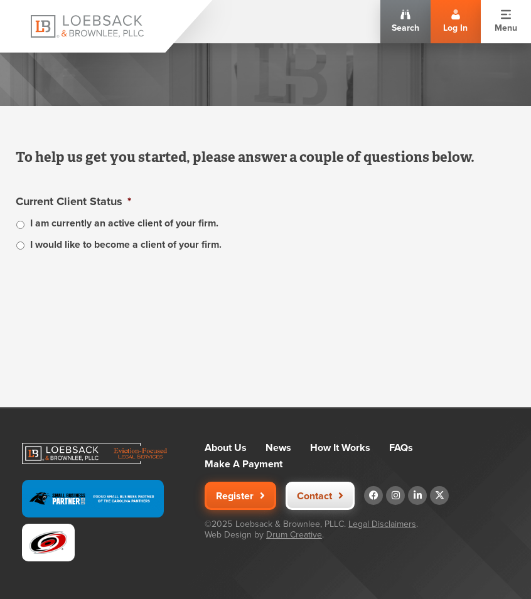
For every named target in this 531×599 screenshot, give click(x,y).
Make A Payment (243, 464)
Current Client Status (73, 201)
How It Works (340, 448)
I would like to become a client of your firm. (126, 244)
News (278, 448)
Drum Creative (294, 534)
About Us (226, 448)
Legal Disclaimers (382, 524)
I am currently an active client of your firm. (124, 223)
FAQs (401, 448)
